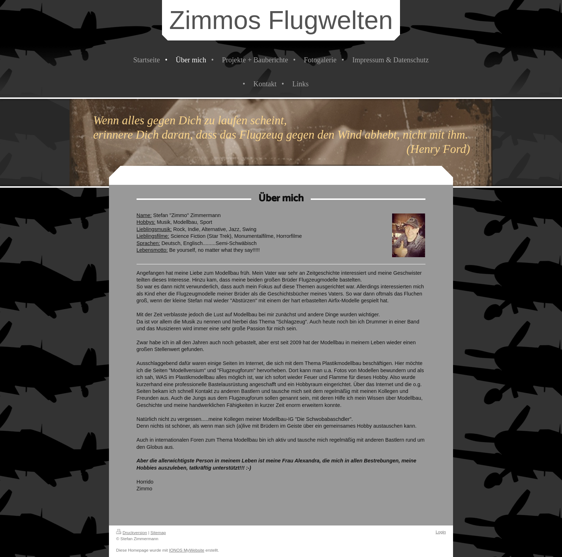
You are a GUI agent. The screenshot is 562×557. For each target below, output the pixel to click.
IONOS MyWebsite (186, 550)
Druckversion (131, 532)
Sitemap (158, 532)
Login (440, 531)
